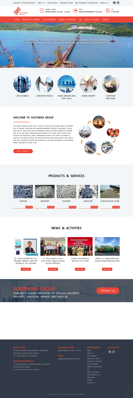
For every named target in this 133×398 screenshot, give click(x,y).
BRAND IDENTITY (88, 96)
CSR (80, 19)
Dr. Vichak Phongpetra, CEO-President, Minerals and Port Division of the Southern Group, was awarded (26, 261)
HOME (17, 19)
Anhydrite (44, 201)
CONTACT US (104, 3)
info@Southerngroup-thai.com (90, 12)
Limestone (88, 201)
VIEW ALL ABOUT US (23, 151)
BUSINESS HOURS (50, 9)
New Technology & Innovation (86, 3)
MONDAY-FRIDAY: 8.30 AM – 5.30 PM (57, 12)
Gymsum (23, 201)
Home (89, 350)
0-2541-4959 (115, 12)
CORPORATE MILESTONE (111, 97)
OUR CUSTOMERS (49, 19)
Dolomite (66, 201)
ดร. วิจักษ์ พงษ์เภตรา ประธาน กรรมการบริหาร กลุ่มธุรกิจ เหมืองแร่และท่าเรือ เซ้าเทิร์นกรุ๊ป (53, 261)
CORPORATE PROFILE (66, 3)
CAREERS (105, 19)
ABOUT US (41, 3)
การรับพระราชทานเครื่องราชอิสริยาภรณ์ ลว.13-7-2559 (80, 259)
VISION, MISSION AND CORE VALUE (66, 97)
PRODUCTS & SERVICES (31, 19)
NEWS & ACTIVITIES (92, 19)
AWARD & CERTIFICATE (67, 19)
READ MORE (29, 207)
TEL (112, 9)
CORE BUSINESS (52, 3)
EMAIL (80, 9)
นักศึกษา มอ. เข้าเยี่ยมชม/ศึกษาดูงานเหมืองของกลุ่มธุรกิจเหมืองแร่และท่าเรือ (107, 259)
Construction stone (109, 201)
